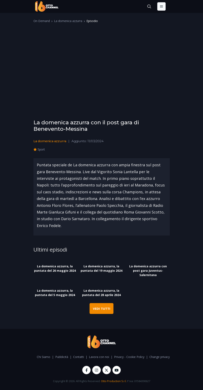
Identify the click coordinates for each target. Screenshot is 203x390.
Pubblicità (61, 357)
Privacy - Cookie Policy (129, 357)
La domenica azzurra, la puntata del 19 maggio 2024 (101, 268)
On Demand (41, 21)
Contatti (78, 357)
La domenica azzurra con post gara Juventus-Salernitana (148, 270)
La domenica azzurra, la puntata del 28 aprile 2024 (101, 293)
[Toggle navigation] (161, 6)
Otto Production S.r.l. (114, 381)
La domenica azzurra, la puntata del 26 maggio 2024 (55, 268)
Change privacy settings (165, 357)
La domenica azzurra (68, 21)
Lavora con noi (99, 357)
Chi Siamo (43, 357)
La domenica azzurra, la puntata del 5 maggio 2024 (55, 293)
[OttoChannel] (46, 6)
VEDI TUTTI (101, 308)
